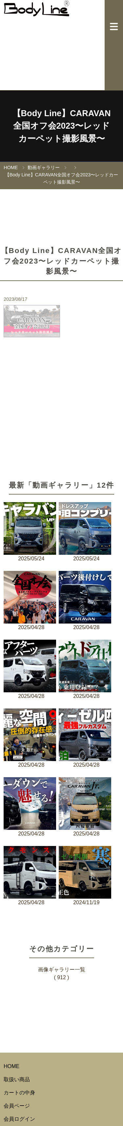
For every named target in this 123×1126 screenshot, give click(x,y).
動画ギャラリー (44, 167)
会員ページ (17, 1106)
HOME (11, 167)
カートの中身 (19, 1092)
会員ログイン (19, 1119)
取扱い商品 (17, 1079)
